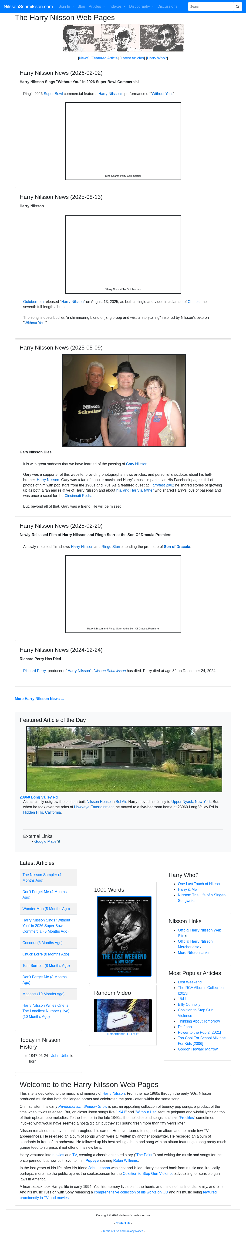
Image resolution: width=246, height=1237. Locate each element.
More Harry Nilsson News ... (39, 699)
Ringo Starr (111, 547)
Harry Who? (157, 58)
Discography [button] (140, 6)
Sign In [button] (64, 6)
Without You (162, 94)
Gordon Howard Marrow (198, 1049)
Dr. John (185, 1027)
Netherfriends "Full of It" (123, 1034)
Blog (81, 6)
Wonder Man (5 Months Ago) (46, 909)
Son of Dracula (177, 547)
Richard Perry (34, 671)
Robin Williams (125, 1160)
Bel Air (121, 802)
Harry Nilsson (72, 302)
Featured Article (104, 58)
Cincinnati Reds (77, 496)
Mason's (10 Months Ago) (44, 994)
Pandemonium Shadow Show (82, 1106)
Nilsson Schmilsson (110, 671)
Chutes (193, 302)
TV (74, 1155)
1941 (182, 999)
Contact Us (123, 1223)
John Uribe (60, 1056)
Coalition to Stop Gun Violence (148, 1174)
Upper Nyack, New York (191, 802)
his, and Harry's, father (135, 490)
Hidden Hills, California (42, 812)
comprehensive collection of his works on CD (131, 1192)
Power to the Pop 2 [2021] (199, 1032)
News (83, 58)
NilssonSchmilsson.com (28, 6)
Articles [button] (95, 6)
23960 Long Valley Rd (39, 797)
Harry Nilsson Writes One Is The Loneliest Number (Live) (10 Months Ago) (46, 1011)
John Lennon (99, 1168)
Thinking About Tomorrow (199, 1021)
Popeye (92, 1160)
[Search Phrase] (210, 6)
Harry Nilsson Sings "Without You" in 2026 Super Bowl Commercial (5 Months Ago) (46, 925)
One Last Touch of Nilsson (199, 884)
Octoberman (33, 302)
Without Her (146, 1112)
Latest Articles (132, 58)
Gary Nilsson (137, 464)
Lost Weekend (190, 982)
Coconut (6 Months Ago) (43, 943)
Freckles (187, 1118)
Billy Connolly (189, 1004)
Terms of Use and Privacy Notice (123, 1231)
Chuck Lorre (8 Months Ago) (46, 954)
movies (58, 1155)
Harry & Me (187, 889)
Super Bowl (53, 94)
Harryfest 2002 (162, 485)
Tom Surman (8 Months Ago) (46, 966)
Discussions (167, 6)
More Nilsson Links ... (195, 953)
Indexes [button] (116, 6)
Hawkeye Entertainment (94, 807)
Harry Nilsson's (110, 94)
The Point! (144, 1155)
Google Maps (45, 841)
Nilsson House (99, 802)
